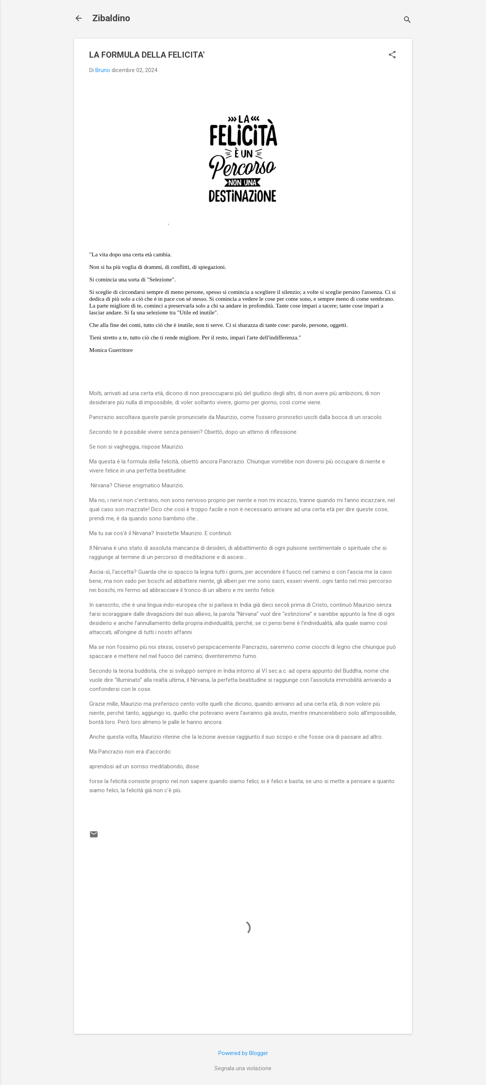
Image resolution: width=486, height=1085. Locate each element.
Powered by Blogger (243, 1053)
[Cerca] (407, 20)
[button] (392, 55)
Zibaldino (111, 18)
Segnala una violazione (243, 1068)
